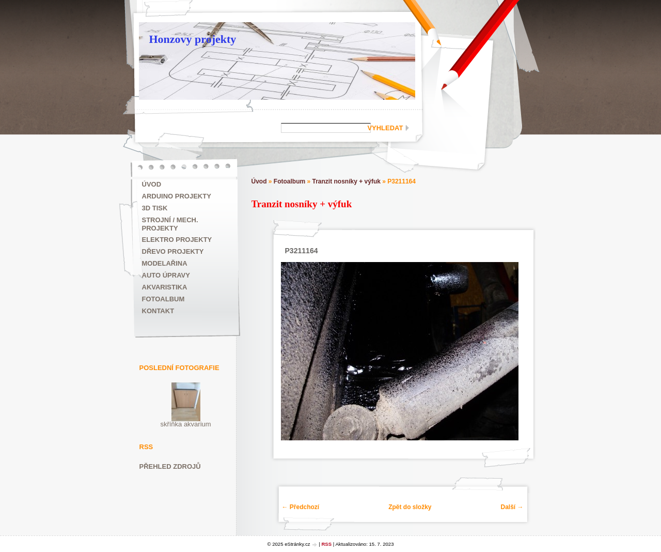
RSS (326, 544)
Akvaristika (164, 287)
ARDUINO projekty (176, 196)
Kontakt (158, 311)
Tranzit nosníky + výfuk (346, 181)
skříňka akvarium (185, 424)
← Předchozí (301, 507)
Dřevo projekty (173, 251)
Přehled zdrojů (170, 466)
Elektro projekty (177, 239)
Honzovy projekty (193, 39)
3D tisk (155, 208)
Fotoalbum (163, 299)
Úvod (152, 184)
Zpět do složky (409, 507)
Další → (511, 507)
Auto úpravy (166, 275)
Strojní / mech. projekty (170, 224)
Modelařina (164, 263)
